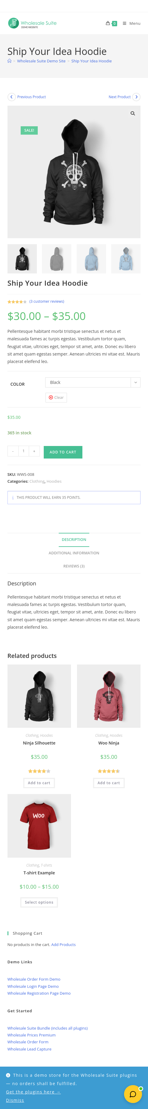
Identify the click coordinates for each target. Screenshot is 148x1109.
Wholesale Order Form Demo (34, 979)
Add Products (63, 944)
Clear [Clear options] (59, 397)
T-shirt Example (39, 873)
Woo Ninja (108, 743)
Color (17, 384)
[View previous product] (11, 97)
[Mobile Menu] (129, 23)
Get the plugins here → (33, 1092)
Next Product (120, 96)
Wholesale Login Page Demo (33, 986)
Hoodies (53, 481)
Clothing (36, 481)
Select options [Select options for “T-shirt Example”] (39, 902)
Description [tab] (74, 539)
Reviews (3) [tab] (73, 566)
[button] (133, 113)
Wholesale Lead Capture (29, 1049)
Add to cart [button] (39, 782)
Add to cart (63, 452)
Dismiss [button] (15, 1100)
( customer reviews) (46, 301)
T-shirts (46, 865)
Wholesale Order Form (28, 1042)
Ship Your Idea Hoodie (91, 61)
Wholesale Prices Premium (31, 1035)
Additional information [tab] (74, 553)
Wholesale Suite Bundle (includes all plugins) (47, 1028)
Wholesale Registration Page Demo (39, 993)
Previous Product (31, 96)
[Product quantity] (23, 451)
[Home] (9, 61)
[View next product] (136, 97)
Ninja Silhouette (39, 743)
